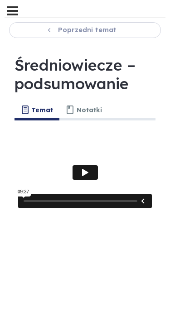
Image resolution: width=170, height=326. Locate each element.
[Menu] (12, 10)
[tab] (37, 110)
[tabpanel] (85, 172)
